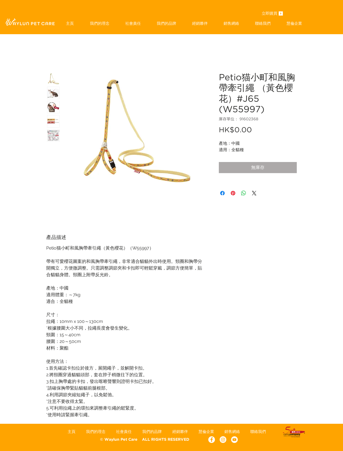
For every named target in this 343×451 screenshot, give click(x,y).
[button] (166, 23)
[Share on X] (254, 193)
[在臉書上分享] (222, 193)
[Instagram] (223, 439)
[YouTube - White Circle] (234, 439)
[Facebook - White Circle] (211, 439)
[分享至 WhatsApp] (243, 193)
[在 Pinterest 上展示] (233, 193)
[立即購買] (269, 14)
